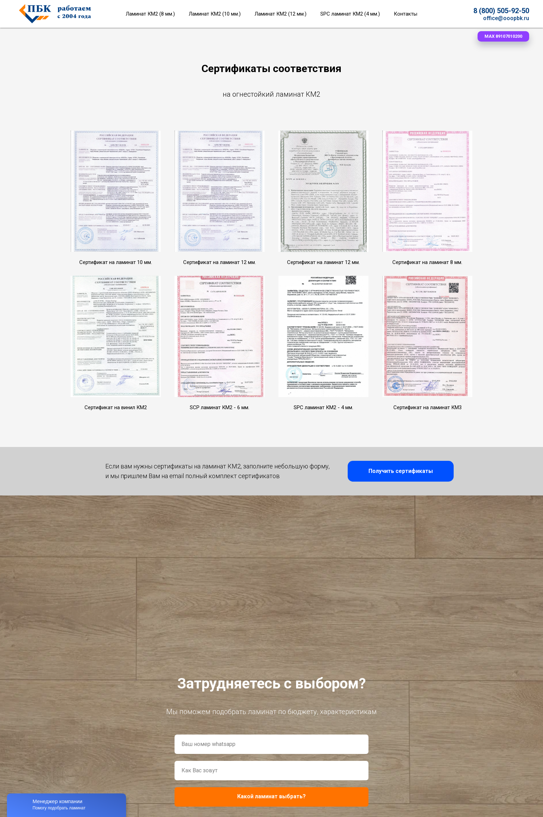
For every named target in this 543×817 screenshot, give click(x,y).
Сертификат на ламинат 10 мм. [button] (115, 262)
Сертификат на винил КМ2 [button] (115, 407)
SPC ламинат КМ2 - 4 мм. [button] (323, 407)
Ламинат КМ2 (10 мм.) (215, 14)
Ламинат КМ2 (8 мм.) (150, 14)
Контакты (405, 14)
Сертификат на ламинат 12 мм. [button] (219, 262)
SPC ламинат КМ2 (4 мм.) (350, 14)
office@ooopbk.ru (506, 18)
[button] (503, 36)
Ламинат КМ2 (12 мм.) (280, 14)
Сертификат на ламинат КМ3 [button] (427, 407)
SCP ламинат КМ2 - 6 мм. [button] (219, 407)
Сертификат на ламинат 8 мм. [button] (427, 262)
